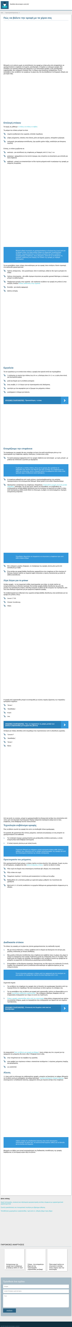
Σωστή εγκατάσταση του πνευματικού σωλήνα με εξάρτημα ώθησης (23, 1207)
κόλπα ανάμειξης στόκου (35, 865)
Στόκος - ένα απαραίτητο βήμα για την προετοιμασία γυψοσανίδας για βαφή (36, 1266)
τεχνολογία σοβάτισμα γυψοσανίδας (23, 993)
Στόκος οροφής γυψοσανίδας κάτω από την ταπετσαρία (25, 998)
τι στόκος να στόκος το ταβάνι (27, 127)
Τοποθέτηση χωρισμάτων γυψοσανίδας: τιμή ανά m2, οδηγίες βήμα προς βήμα (26, 1211)
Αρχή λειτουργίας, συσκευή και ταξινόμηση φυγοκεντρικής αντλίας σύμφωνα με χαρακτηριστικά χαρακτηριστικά (32, 1203)
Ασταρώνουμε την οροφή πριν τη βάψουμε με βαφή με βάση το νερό (14, 1266)
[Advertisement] (36, 35)
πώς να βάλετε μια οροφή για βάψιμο (26, 1052)
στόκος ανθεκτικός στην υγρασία (29, 283)
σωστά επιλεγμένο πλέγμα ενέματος (52, 1078)
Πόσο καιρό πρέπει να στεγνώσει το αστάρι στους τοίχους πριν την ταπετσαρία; (56, 1266)
